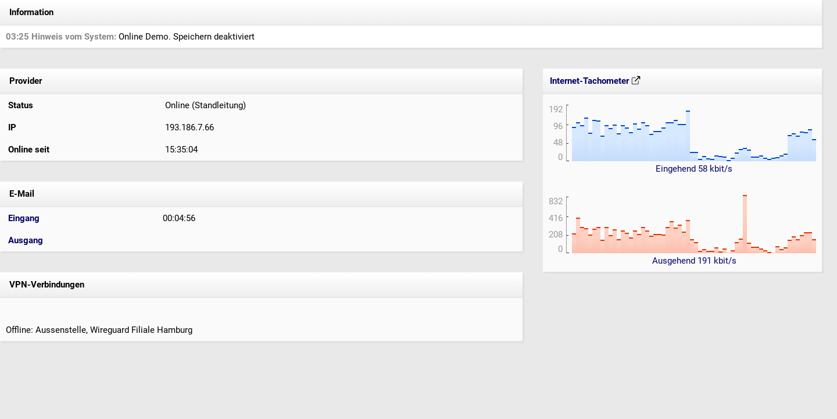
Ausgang (25, 240)
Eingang (24, 218)
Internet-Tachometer (595, 81)
